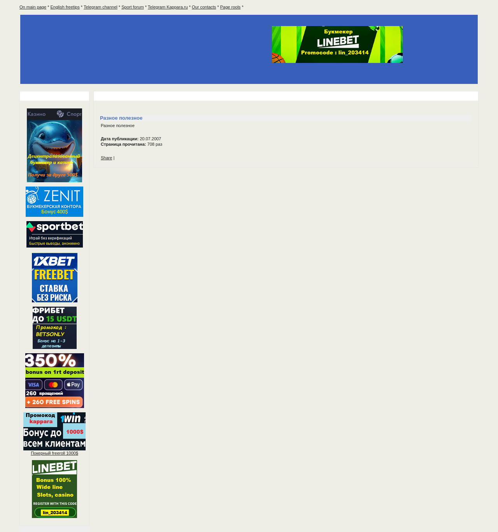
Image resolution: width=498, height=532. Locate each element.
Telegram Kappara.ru (168, 7)
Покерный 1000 (54, 453)
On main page (32, 7)
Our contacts (204, 7)
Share (106, 157)
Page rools (230, 7)
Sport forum (132, 7)
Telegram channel (100, 7)
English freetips (65, 7)
